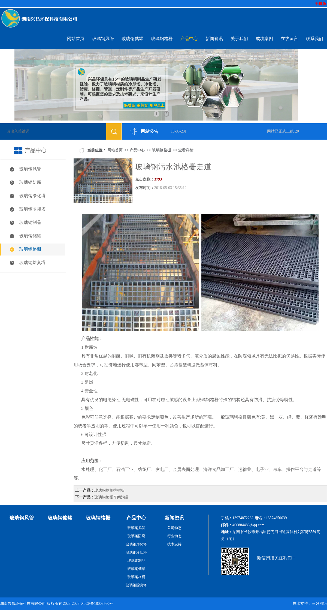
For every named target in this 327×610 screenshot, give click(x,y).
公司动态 (174, 528)
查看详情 (185, 150)
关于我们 (239, 38)
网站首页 (75, 38)
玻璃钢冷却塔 (32, 209)
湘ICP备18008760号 (96, 604)
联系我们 (314, 38)
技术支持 (174, 544)
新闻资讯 (214, 38)
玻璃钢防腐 (30, 182)
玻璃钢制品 (30, 222)
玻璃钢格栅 (162, 38)
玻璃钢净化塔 (32, 195)
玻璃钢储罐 (132, 38)
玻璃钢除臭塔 (32, 262)
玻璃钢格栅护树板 (109, 490)
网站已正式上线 (281, 131)
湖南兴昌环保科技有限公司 (23, 604)
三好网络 (319, 604)
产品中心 (189, 38)
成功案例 (264, 38)
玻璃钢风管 (103, 38)
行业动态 (174, 536)
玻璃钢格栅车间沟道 (111, 497)
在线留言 (289, 38)
